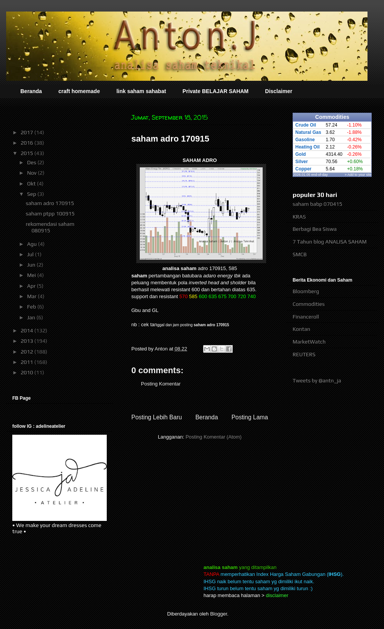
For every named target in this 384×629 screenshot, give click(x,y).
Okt (32, 183)
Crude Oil (305, 125)
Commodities (308, 304)
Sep (32, 194)
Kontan (301, 329)
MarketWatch (309, 342)
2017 (28, 132)
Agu (32, 244)
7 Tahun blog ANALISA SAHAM (330, 242)
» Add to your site (358, 175)
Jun (31, 265)
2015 (28, 153)
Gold (300, 154)
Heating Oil (307, 147)
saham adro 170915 (211, 325)
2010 (28, 372)
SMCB (300, 254)
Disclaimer (278, 91)
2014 (28, 330)
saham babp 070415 (317, 204)
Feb (32, 307)
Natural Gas (308, 132)
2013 (28, 341)
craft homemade (79, 91)
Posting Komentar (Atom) (213, 437)
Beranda (31, 91)
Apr (31, 286)
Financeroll (306, 317)
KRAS (299, 217)
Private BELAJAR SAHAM (215, 91)
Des (32, 162)
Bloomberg (306, 291)
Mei (32, 275)
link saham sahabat (141, 91)
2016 (28, 143)
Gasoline (305, 139)
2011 (28, 362)
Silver (301, 161)
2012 (28, 352)
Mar (32, 296)
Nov (32, 173)
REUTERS (304, 354)
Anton (162, 349)
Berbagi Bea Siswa (315, 229)
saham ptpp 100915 (50, 213)
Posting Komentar (160, 384)
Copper (303, 169)
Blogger (218, 614)
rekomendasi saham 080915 (50, 227)
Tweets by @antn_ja (317, 380)
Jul (31, 254)
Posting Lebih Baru (156, 417)
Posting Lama (250, 417)
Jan (31, 317)
